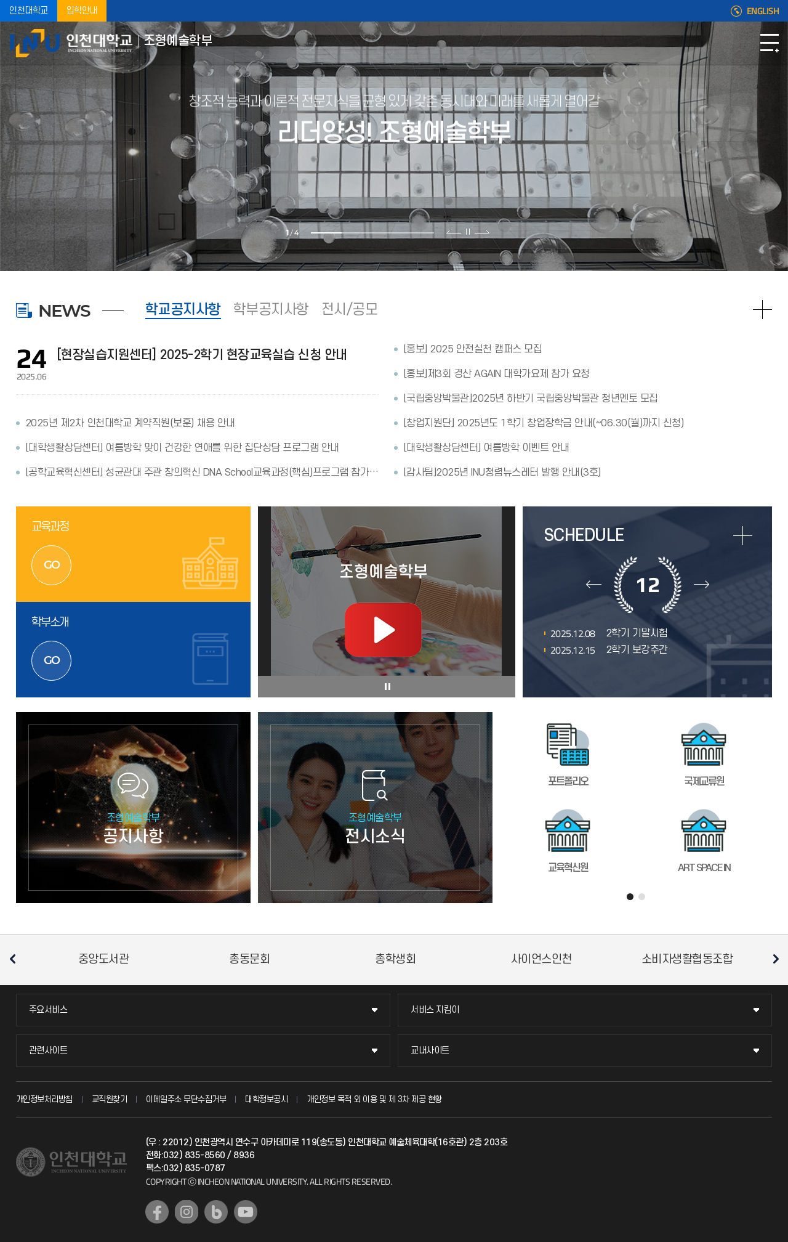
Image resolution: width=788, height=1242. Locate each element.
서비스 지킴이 (435, 1010)
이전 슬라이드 (454, 232)
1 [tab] (326, 232)
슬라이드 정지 (468, 232)
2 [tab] (357, 232)
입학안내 (81, 11)
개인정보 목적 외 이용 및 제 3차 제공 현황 (374, 1099)
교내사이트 (430, 1050)
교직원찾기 (109, 1099)
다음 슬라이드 (481, 232)
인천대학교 (28, 11)
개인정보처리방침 (44, 1099)
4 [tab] (418, 232)
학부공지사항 (271, 310)
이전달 (593, 584)
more (742, 535)
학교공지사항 (183, 310)
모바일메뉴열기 (769, 43)
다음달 (701, 584)
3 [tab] (387, 232)
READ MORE (762, 309)
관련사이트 (48, 1050)
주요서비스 (48, 1010)
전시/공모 (349, 310)
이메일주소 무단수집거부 (186, 1099)
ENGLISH (763, 11)
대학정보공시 (266, 1099)
